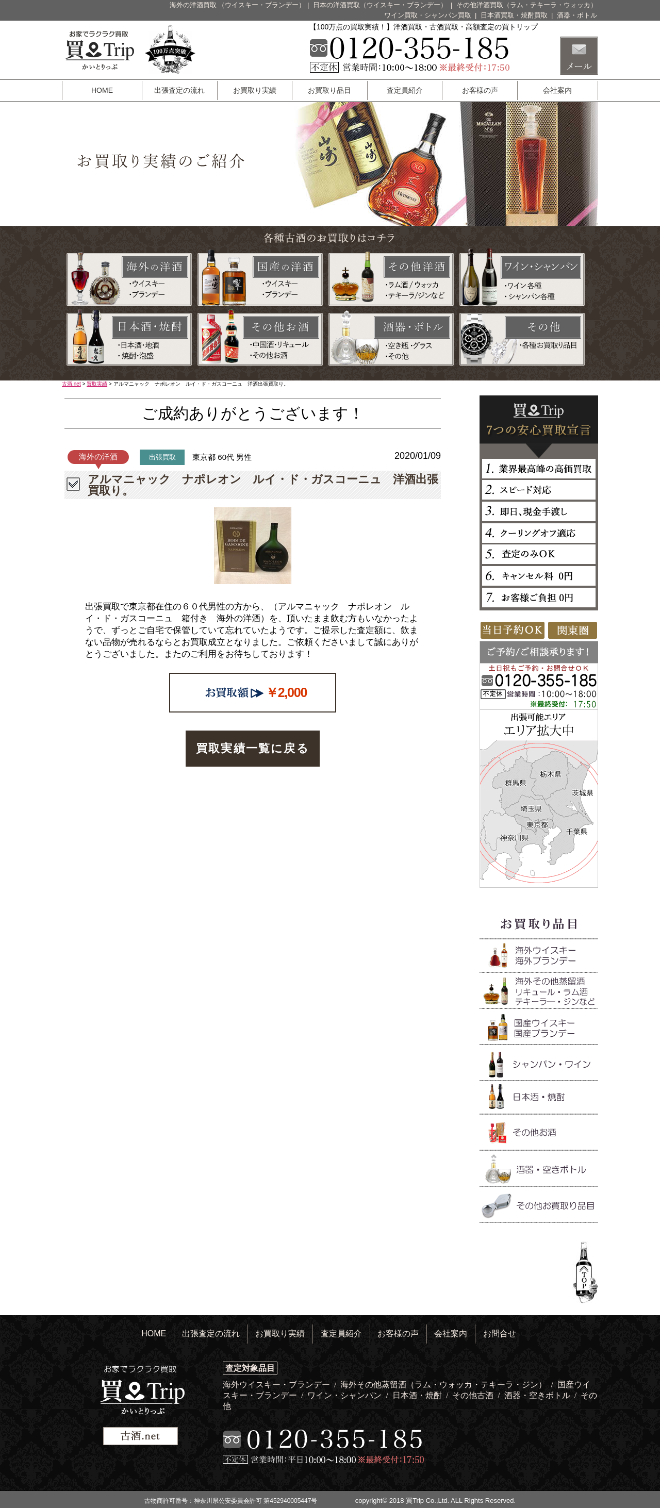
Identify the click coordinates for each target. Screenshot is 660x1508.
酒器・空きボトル (538, 1395)
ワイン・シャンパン (345, 1395)
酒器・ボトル (577, 15)
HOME (102, 90)
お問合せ (499, 1333)
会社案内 (557, 90)
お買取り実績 (254, 90)
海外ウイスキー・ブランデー (277, 1384)
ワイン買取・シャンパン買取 (428, 15)
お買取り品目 (329, 90)
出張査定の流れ (179, 90)
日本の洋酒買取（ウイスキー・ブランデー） (381, 5)
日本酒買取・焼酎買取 (515, 15)
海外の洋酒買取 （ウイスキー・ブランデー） (238, 5)
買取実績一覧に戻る (252, 748)
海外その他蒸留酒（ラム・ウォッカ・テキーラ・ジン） (444, 1384)
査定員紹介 (405, 90)
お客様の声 (480, 90)
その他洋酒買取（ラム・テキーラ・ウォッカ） (526, 5)
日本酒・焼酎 (418, 1395)
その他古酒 (474, 1395)
